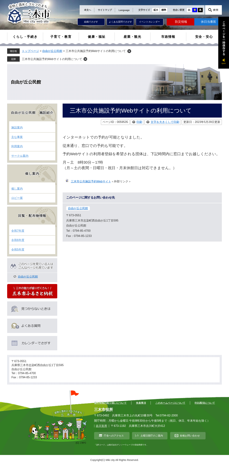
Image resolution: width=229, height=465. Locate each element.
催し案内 (17, 188)
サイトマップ (105, 10)
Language (124, 10)
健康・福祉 (97, 37)
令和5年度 (17, 249)
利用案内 (17, 146)
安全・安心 (204, 37)
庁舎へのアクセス (114, 435)
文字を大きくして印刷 (165, 121)
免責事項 (141, 402)
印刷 (139, 121)
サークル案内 (19, 155)
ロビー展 (17, 197)
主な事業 (17, 137)
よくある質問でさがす (120, 21)
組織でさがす (91, 21)
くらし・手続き (25, 37)
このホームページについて (170, 402)
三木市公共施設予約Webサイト (91, 181)
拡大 (156, 10)
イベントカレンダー (149, 21)
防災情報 (181, 21)
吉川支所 (101, 425)
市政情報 (168, 37)
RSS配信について (205, 402)
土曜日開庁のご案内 (151, 435)
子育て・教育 (61, 37)
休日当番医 (208, 21)
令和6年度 (17, 240)
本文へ (87, 10)
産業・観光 (132, 37)
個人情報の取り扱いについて (110, 402)
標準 (163, 10)
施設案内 (17, 127)
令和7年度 (17, 230)
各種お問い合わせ (190, 435)
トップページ (30, 51)
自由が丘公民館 (52, 51)
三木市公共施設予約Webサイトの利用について (52, 59)
